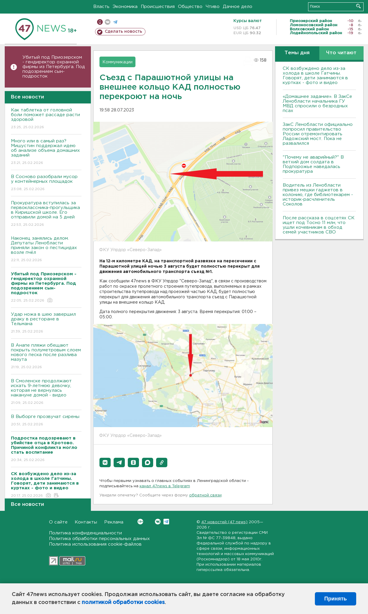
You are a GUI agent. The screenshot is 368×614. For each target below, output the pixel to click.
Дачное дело (237, 7)
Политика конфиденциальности (85, 533)
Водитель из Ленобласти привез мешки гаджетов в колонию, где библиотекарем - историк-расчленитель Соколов (318, 194)
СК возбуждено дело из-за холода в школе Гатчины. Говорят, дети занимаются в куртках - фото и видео (315, 76)
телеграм (115, 22)
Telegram (166, 521)
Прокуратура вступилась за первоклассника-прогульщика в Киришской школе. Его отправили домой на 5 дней (46, 214)
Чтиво (213, 7)
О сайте (58, 522)
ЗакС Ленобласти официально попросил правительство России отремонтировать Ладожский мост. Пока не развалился (318, 134)
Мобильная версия (100, 22)
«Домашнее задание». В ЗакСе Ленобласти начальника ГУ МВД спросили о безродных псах (317, 104)
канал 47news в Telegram (165, 486)
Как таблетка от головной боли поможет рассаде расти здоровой (46, 119)
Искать (358, 6)
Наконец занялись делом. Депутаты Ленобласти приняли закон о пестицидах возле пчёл (46, 249)
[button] (105, 462)
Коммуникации (117, 62)
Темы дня (297, 53)
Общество (190, 7)
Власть (101, 7)
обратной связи (205, 495)
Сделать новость (123, 31)
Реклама (113, 522)
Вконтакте (140, 521)
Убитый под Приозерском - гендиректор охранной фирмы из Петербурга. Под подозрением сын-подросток (53, 66)
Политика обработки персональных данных (99, 539)
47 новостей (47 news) (224, 522)
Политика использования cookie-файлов (95, 544)
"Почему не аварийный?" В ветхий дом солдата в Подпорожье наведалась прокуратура (313, 164)
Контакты (86, 522)
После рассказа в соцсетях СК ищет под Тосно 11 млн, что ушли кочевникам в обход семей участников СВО (318, 225)
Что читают (341, 53)
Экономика (125, 7)
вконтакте (107, 22)
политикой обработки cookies (123, 602)
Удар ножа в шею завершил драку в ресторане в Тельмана (46, 323)
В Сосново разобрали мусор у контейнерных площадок (46, 183)
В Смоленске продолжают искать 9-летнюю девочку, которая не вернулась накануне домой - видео (46, 392)
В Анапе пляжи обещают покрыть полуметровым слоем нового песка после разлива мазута (46, 356)
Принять (335, 599)
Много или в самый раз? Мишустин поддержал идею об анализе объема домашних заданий (46, 152)
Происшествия (158, 7)
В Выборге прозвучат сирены (46, 421)
